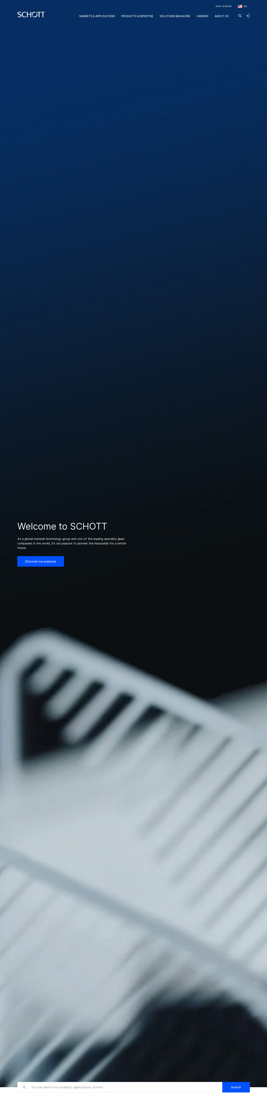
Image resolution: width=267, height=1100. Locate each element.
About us (222, 16)
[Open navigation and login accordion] (247, 16)
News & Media (224, 6)
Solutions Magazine (175, 16)
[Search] (240, 16)
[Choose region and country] (242, 6)
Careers (202, 16)
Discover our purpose (40, 561)
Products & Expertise (137, 16)
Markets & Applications (97, 16)
